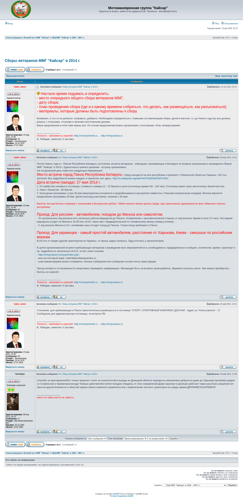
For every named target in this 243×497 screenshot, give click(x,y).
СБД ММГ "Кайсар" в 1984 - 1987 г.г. (68, 38)
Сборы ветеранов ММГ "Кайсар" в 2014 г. (42, 60)
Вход (9, 23)
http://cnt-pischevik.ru (86, 135)
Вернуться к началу (15, 150)
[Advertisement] (121, 50)
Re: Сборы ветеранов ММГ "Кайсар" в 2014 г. (78, 157)
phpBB (115, 494)
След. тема (232, 76)
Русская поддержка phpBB (121, 496)
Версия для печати (15, 76)
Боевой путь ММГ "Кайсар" (37, 38)
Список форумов (14, 38)
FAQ (215, 23)
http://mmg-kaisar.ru (112, 135)
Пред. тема (220, 76)
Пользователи (229, 23)
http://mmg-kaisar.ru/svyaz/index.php (58, 254)
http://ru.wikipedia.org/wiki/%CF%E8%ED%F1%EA (140, 178)
